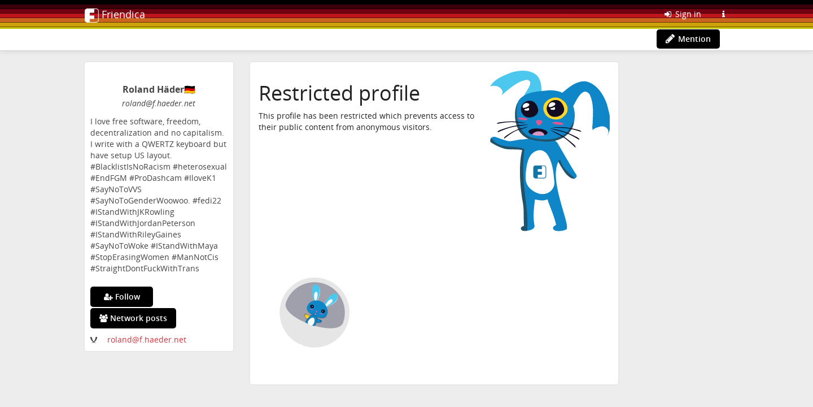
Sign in (682, 13)
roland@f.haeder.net (146, 339)
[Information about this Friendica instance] (723, 14)
